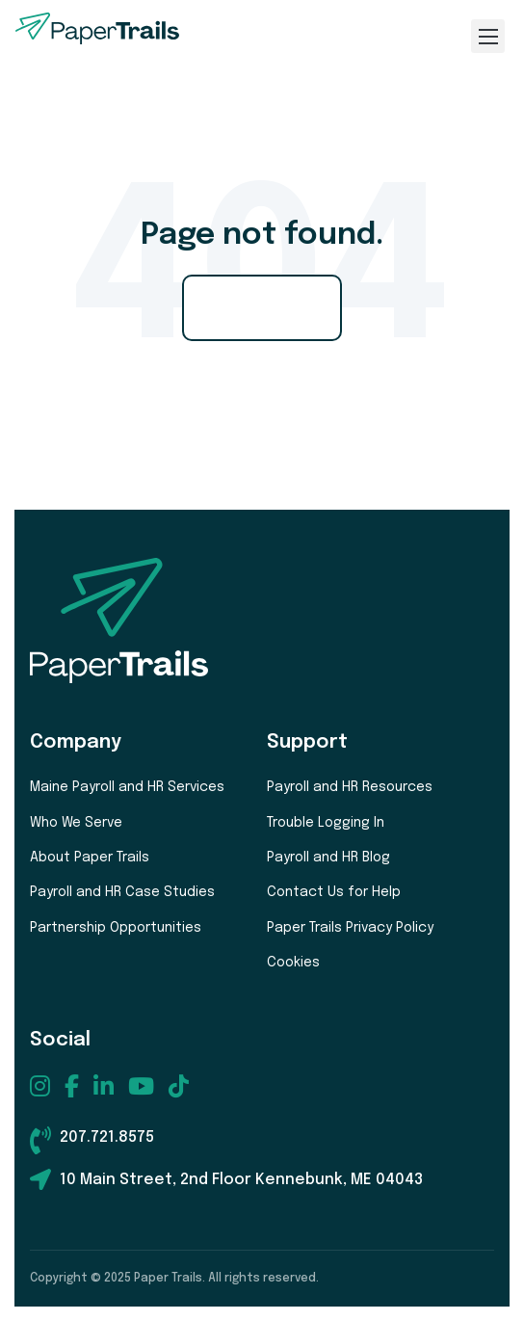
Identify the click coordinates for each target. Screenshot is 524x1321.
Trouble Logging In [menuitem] (325, 823)
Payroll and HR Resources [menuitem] (349, 787)
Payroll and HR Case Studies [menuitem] (122, 892)
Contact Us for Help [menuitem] (334, 892)
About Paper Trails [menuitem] (89, 857)
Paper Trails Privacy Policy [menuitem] (350, 928)
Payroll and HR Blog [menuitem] (328, 857)
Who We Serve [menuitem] (76, 823)
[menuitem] (40, 1085)
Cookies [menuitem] (293, 962)
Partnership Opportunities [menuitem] (115, 928)
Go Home (262, 307)
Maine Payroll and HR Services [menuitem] (127, 787)
